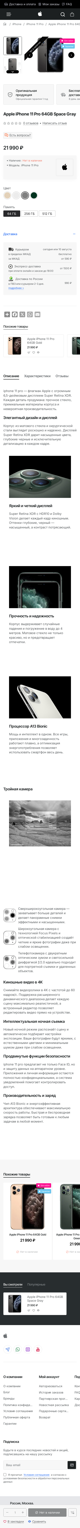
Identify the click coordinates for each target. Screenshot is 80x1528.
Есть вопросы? (20, 135)
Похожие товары (15, 326)
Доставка (10, 234)
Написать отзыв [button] (55, 123)
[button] (30, 55)
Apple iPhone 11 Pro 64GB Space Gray (45, 1298)
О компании (12, 1377)
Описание (11, 376)
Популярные (36, 1284)
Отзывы (62, 376)
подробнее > (16, 288)
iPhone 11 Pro (35, 24)
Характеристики (37, 376)
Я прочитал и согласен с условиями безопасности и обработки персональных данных (36, 1478)
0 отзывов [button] (30, 123)
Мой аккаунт (49, 1377)
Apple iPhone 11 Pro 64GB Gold (40, 340)
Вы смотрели (12, 1284)
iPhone (16, 24)
